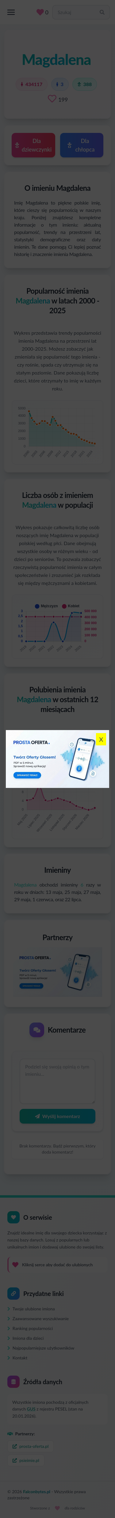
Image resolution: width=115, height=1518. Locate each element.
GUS (31, 1408)
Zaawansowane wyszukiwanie (38, 1318)
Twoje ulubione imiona (31, 1308)
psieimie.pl (26, 1460)
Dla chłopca (81, 145)
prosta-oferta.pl (30, 1446)
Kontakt (17, 1357)
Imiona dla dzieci (25, 1338)
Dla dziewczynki (33, 145)
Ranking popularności (30, 1328)
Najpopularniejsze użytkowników (40, 1347)
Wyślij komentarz (57, 1116)
